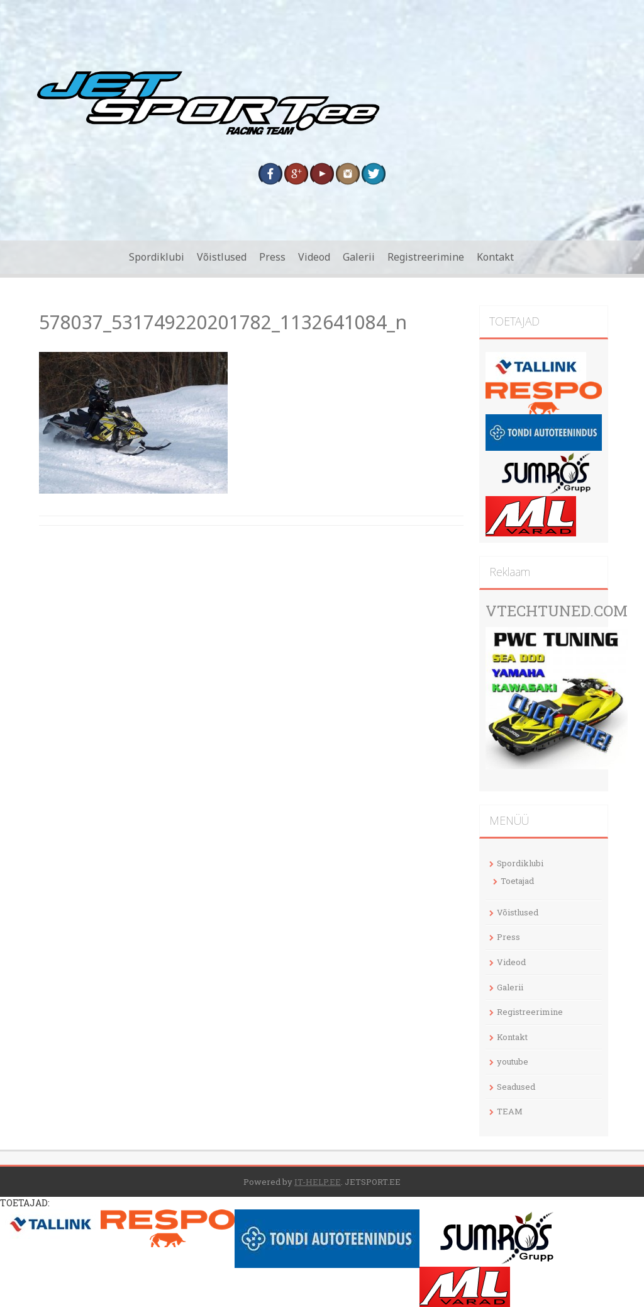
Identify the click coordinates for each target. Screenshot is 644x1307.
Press (272, 257)
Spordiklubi (156, 257)
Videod (314, 257)
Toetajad (517, 880)
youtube (512, 1061)
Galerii (359, 257)
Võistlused (222, 257)
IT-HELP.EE (317, 1181)
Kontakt (495, 257)
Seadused (516, 1086)
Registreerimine (425, 257)
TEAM (510, 1111)
